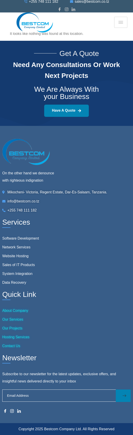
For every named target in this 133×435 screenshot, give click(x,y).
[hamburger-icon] (120, 22)
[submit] (123, 395)
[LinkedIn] (73, 9)
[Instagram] (66, 9)
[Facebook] (59, 9)
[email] (59, 395)
